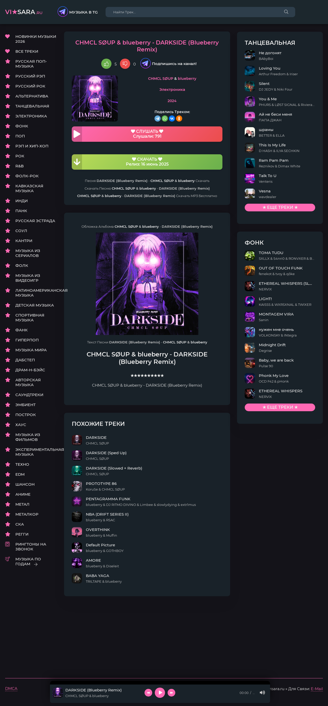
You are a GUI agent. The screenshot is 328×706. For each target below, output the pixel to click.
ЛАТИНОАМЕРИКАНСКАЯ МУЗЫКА (35, 293)
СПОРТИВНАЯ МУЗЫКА (29, 318)
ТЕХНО (22, 464)
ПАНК (21, 211)
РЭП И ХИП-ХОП (31, 146)
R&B (19, 166)
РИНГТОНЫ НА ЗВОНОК (30, 547)
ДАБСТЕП (25, 360)
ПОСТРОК (25, 414)
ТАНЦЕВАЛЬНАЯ (32, 106)
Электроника (184, 83)
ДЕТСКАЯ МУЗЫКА (34, 305)
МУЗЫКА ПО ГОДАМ (28, 562)
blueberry (199, 72)
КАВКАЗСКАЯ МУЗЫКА (29, 188)
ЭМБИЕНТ (25, 405)
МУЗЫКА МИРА (31, 350)
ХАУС (20, 424)
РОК (19, 156)
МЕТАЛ (22, 504)
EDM (20, 474)
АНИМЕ (22, 494)
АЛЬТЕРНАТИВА (31, 96)
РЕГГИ (21, 534)
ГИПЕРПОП (27, 340)
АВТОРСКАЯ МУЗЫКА (28, 382)
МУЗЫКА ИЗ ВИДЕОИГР (27, 278)
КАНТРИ (23, 240)
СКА (19, 524)
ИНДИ (21, 201)
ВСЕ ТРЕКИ (26, 51)
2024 (183, 94)
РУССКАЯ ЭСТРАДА (35, 221)
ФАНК (21, 330)
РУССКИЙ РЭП (30, 76)
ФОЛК (21, 265)
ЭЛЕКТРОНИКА (31, 116)
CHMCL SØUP (172, 72)
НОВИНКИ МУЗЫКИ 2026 (35, 39)
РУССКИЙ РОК (30, 86)
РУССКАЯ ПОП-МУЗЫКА (31, 64)
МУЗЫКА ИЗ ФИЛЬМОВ (27, 437)
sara (24, 12)
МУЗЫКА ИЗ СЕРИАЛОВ (27, 253)
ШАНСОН (25, 484)
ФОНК (21, 126)
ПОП (20, 136)
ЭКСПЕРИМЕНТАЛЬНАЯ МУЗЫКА (35, 452)
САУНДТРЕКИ (29, 395)
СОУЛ (21, 231)
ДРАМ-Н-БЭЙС (30, 370)
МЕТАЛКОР (26, 514)
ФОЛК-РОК (27, 176)
